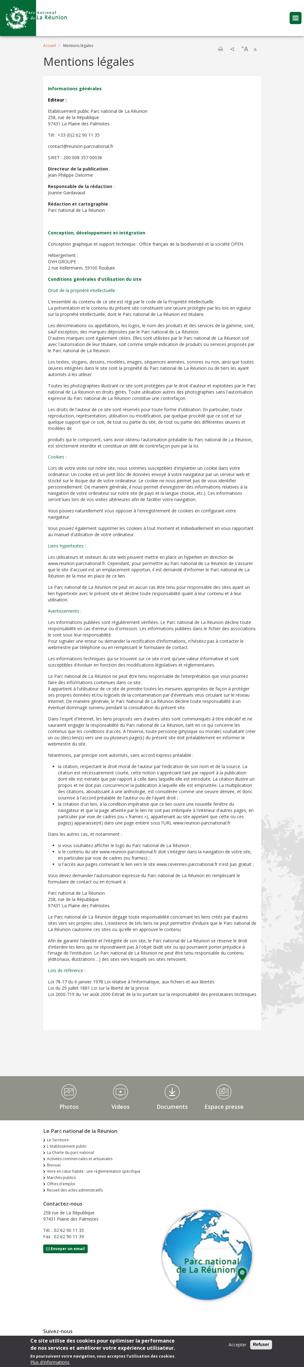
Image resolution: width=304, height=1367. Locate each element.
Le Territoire (58, 1140)
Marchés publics (61, 1177)
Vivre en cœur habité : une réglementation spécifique (94, 1171)
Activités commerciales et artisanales (79, 1158)
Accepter (237, 1347)
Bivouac (54, 1165)
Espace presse (224, 1106)
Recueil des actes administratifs (75, 1190)
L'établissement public (67, 1146)
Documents (172, 1106)
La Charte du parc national (70, 1152)
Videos (120, 1106)
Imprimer (220, 49)
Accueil (49, 45)
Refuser (261, 1346)
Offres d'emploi (61, 1183)
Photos (69, 1106)
